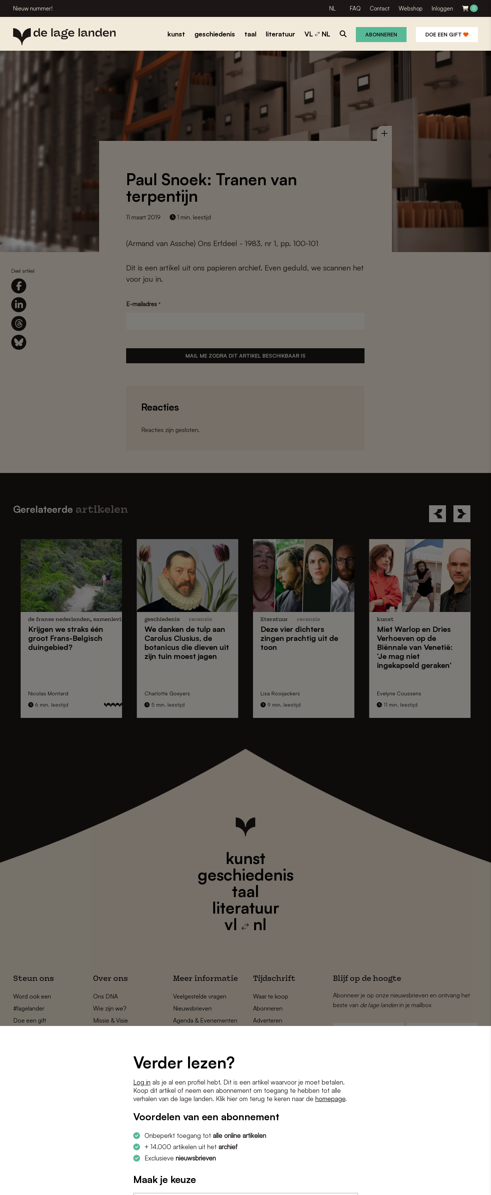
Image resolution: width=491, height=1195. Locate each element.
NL (332, 8)
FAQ (355, 8)
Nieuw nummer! (33, 8)
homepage (330, 1099)
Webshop (411, 8)
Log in (142, 1082)
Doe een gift (446, 34)
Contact (380, 8)
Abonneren (381, 34)
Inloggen (442, 8)
